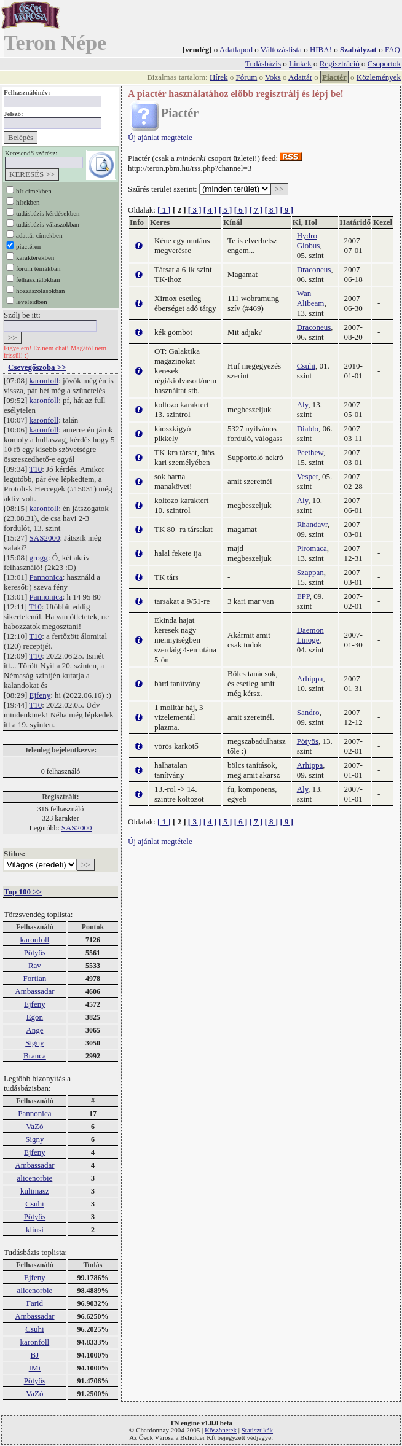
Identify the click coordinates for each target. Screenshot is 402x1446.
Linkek (300, 63)
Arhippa (310, 678)
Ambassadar (34, 991)
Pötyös (34, 952)
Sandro (308, 712)
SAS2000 (45, 537)
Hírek (219, 77)
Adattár (300, 77)
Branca (34, 1055)
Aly (303, 404)
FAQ (392, 49)
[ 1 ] (164, 209)
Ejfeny (40, 695)
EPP (303, 596)
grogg (39, 557)
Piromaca (312, 548)
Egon (34, 1017)
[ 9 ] (286, 209)
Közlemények (379, 77)
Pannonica (46, 577)
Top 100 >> (23, 891)
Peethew (310, 452)
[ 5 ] (225, 209)
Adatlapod (236, 49)
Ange (34, 1029)
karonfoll (44, 380)
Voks (273, 77)
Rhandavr (312, 524)
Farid (34, 1303)
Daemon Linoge (310, 634)
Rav (34, 965)
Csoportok (384, 63)
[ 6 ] (241, 209)
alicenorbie (35, 1177)
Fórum (247, 77)
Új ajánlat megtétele (160, 137)
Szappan (310, 572)
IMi (35, 1367)
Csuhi (34, 1203)
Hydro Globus (308, 240)
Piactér (334, 77)
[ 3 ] (195, 209)
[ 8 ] (271, 209)
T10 (35, 469)
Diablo (307, 428)
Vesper (307, 476)
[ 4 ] (210, 209)
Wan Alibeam (311, 298)
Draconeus (314, 269)
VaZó (34, 1126)
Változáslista (281, 49)
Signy (34, 1042)
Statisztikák (257, 1430)
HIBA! (321, 49)
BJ (35, 1354)
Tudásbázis (263, 63)
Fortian (35, 978)
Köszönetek (221, 1430)
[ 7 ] (256, 209)
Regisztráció (340, 63)
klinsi (35, 1229)
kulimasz (34, 1190)
